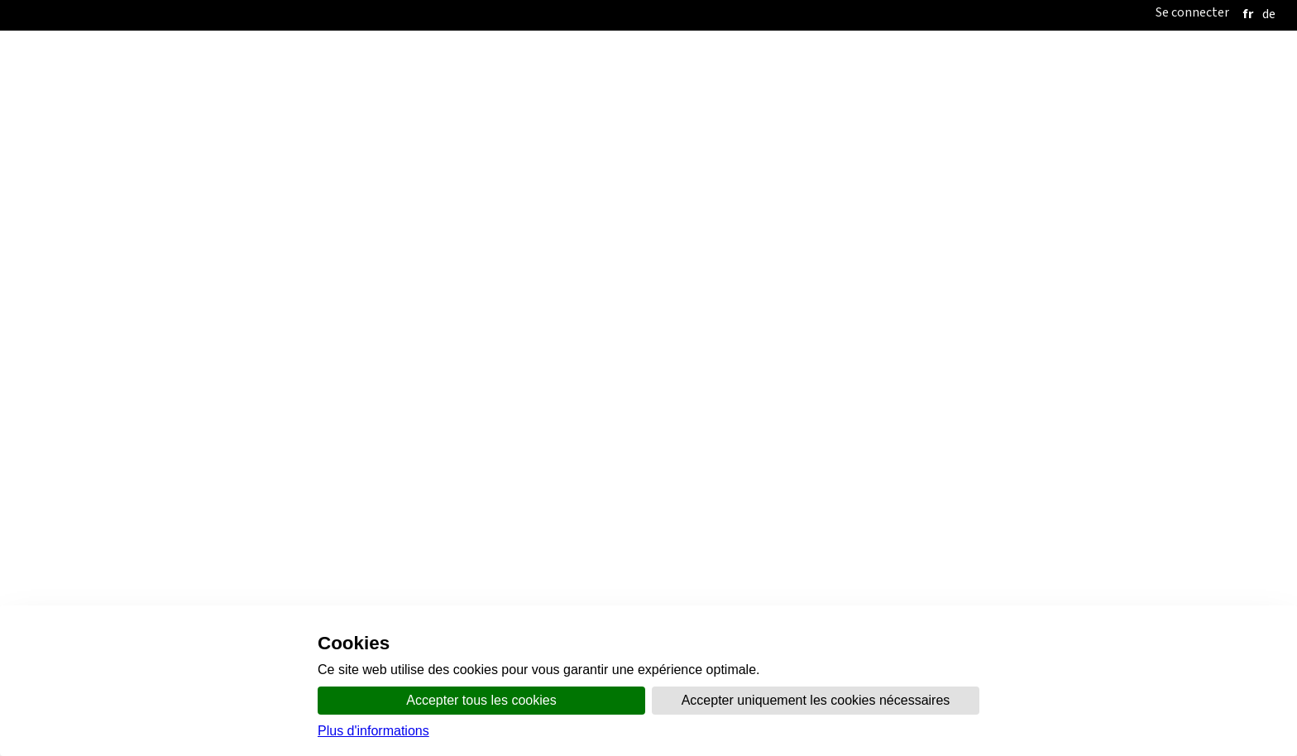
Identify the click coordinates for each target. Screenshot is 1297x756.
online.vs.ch (804, 242)
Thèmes (733, 242)
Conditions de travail (545, 290)
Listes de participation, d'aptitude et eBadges (926, 290)
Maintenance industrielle (150, 445)
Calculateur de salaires (110, 505)
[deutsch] (1268, 13)
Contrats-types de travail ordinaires (147, 405)
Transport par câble (135, 485)
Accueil (478, 242)
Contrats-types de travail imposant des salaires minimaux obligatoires (246, 425)
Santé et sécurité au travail (703, 290)
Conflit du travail (414, 290)
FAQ (1079, 290)
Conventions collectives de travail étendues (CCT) (186, 386)
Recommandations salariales (129, 525)
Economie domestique (142, 465)
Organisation (554, 242)
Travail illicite (304, 290)
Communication (653, 242)
